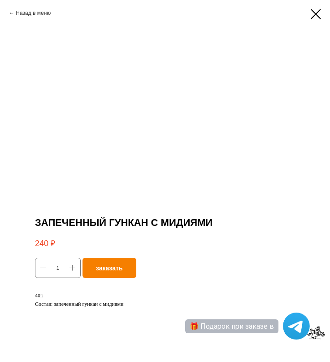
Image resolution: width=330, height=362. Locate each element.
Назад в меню (33, 13)
